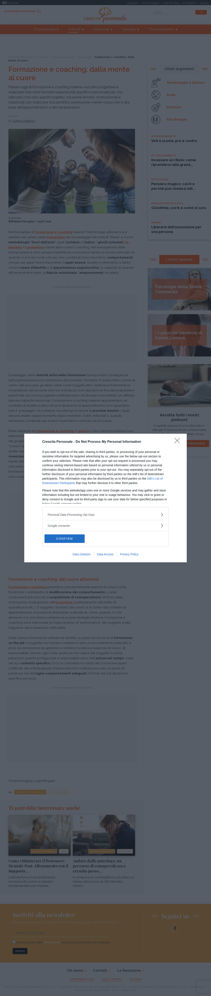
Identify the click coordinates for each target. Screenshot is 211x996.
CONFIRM (64, 538)
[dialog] (105, 498)
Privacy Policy (129, 554)
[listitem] (105, 514)
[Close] (178, 442)
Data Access (105, 554)
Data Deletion (82, 554)
